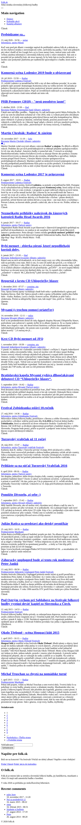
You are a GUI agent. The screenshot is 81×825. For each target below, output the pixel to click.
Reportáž (5, 289)
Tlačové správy (25, 225)
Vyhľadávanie (7, 745)
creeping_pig (33, 286)
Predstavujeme (7, 81)
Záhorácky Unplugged (24, 572)
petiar (25, 40)
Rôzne (21, 42)
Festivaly (27, 81)
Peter (9, 814)
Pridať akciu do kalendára (25, 764)
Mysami (13, 289)
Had (27, 107)
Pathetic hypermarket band (21, 110)
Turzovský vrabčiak (27, 447)
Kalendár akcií (13, 21)
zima (9, 804)
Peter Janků (40, 572)
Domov (10, 19)
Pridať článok (7, 764)
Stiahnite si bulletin (15, 809)
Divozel (21, 503)
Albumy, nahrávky (42, 110)
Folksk (4, 2)
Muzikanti (19, 532)
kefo (30, 139)
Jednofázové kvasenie (19, 258)
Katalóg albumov (14, 24)
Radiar (25, 78)
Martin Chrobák (17, 141)
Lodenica (19, 81)
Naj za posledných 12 (16, 799)
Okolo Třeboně (24, 641)
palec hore (11, 794)
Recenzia (5, 110)
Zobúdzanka (23, 416)
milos (30, 315)
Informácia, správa (9, 42)
